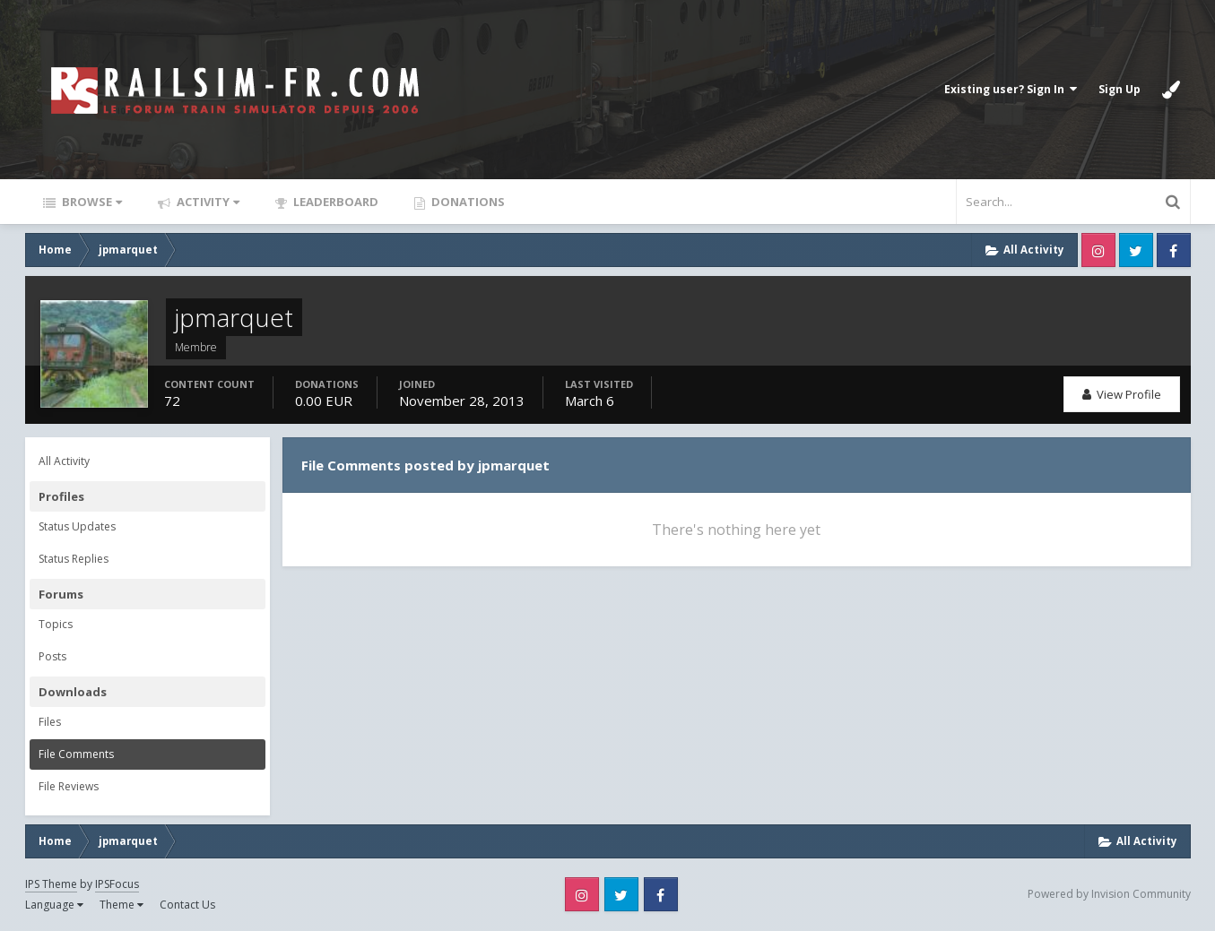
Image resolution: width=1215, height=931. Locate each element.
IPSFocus (117, 884)
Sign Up (1119, 89)
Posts (52, 656)
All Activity (64, 461)
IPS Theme (51, 884)
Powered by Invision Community (1109, 893)
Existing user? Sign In (1010, 89)
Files (50, 721)
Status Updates (77, 526)
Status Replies (73, 558)
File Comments (76, 754)
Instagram (1098, 250)
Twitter (1136, 250)
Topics (56, 624)
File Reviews (69, 786)
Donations (467, 202)
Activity (206, 202)
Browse (90, 202)
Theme (121, 904)
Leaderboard (334, 202)
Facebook (1174, 250)
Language (54, 904)
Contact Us (187, 904)
